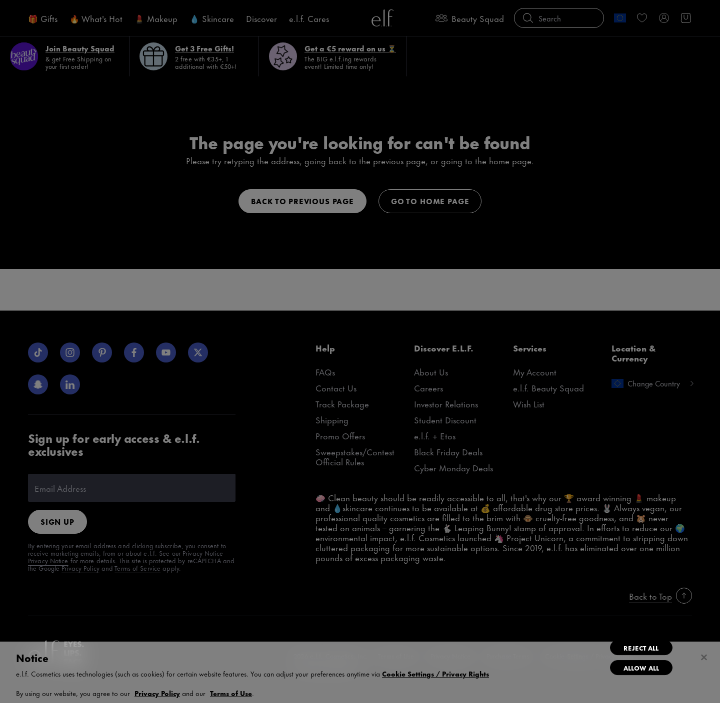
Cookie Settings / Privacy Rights (435, 674)
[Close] (704, 658)
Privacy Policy (157, 693)
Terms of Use (231, 693)
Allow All (641, 668)
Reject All (641, 648)
